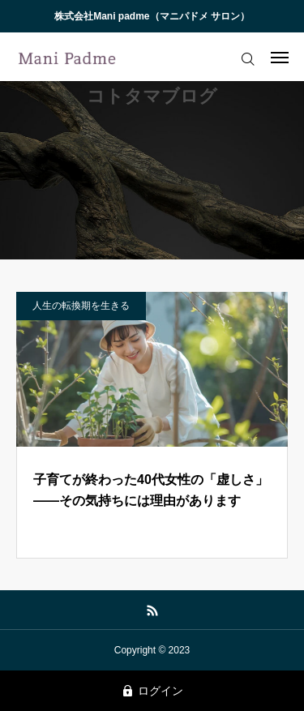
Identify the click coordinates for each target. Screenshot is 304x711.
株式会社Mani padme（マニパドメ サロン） (152, 16)
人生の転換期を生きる (81, 305)
